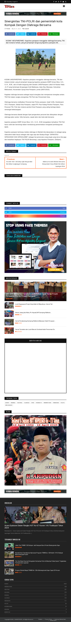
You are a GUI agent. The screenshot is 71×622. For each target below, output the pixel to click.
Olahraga (7, 597)
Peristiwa (7, 589)
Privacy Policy (48, 619)
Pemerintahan (8, 586)
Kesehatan (7, 612)
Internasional (8, 606)
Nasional (7, 592)
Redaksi (40, 619)
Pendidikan (7, 600)
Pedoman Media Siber (60, 619)
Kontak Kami (53, 620)
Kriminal (7, 595)
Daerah (26, 29)
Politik (6, 603)
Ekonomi (7, 609)
